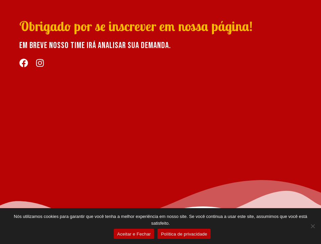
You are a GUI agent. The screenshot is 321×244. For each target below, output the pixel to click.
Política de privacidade (184, 234)
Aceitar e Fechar (134, 234)
